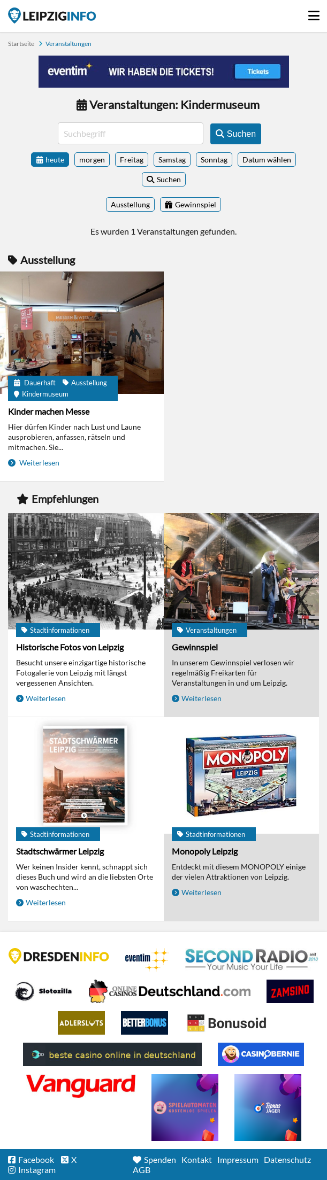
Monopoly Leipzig (205, 851)
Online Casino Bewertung (226, 1023)
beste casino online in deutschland (112, 1054)
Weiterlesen (38, 462)
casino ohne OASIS (80, 1086)
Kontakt (196, 1159)
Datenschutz (287, 1159)
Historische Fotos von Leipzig (70, 647)
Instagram (37, 1170)
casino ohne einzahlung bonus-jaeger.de (267, 1107)
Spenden (160, 1159)
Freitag (131, 159)
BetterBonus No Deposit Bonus (144, 1023)
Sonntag (214, 159)
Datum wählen (266, 159)
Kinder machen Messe (48, 411)
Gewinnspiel (195, 647)
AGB (141, 1170)
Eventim (147, 960)
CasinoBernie (261, 1054)
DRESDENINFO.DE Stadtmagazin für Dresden (59, 956)
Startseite (52, 15)
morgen (92, 159)
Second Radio (252, 960)
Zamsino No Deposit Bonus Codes (290, 991)
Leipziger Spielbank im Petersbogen (169, 991)
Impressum (237, 1159)
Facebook (36, 1159)
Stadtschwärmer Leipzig (60, 851)
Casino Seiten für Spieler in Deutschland (43, 991)
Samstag (172, 159)
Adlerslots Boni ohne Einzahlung (81, 1023)
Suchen (169, 179)
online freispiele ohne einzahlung (184, 1107)
